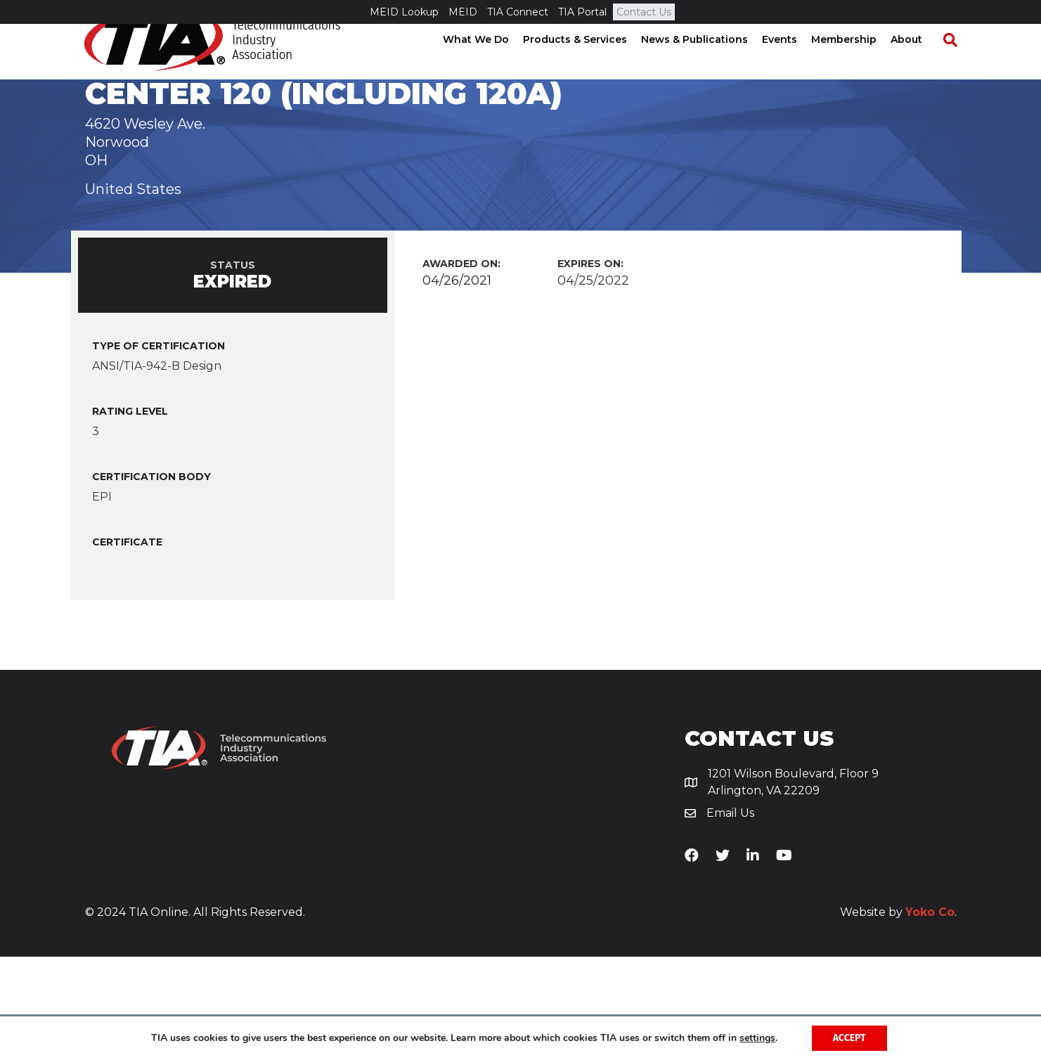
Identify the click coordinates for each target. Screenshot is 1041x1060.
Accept (849, 1038)
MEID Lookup (404, 12)
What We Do (488, 63)
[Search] (956, 64)
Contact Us (643, 12)
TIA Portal (582, 12)
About (919, 63)
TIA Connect (517, 12)
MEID (462, 12)
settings (757, 1038)
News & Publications (707, 63)
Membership (856, 63)
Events (792, 63)
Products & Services (588, 63)
